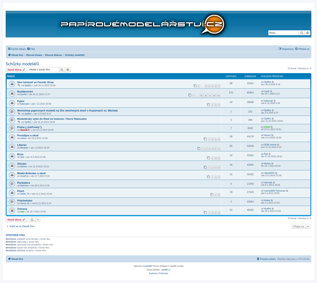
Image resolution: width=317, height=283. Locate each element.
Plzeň (20, 191)
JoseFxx (24, 176)
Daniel (23, 94)
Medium (24, 147)
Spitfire (27, 85)
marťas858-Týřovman (274, 191)
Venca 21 (25, 203)
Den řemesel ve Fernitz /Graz (35, 82)
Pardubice (23, 182)
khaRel (267, 208)
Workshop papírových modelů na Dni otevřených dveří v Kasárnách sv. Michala (67, 110)
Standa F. (25, 130)
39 (219, 95)
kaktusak (24, 104)
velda (22, 138)
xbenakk (268, 182)
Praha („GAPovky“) (29, 127)
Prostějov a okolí (28, 135)
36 (206, 95)
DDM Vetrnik (270, 144)
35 (201, 95)
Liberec (22, 144)
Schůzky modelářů (22, 64)
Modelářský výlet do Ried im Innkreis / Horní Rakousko (52, 118)
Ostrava (22, 208)
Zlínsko (21, 163)
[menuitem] (31, 49)
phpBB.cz (166, 270)
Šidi (22, 157)
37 (210, 95)
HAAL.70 (24, 194)
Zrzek (267, 127)
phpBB (148, 266)
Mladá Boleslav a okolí (31, 173)
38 (214, 95)
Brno (20, 154)
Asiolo (267, 200)
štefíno (23, 166)
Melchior (24, 185)
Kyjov (20, 101)
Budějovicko (25, 91)
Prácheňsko (24, 200)
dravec (267, 135)
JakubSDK (269, 173)
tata (22, 211)
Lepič (266, 91)
